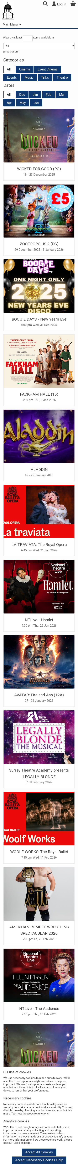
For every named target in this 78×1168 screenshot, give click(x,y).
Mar (62, 95)
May (23, 103)
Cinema (24, 69)
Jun (36, 103)
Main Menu (12, 24)
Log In (59, 3)
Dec (22, 95)
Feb (48, 95)
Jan (35, 95)
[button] (45, 4)
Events (12, 77)
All (9, 69)
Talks (45, 77)
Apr (9, 103)
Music (29, 77)
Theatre (62, 77)
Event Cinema (47, 69)
